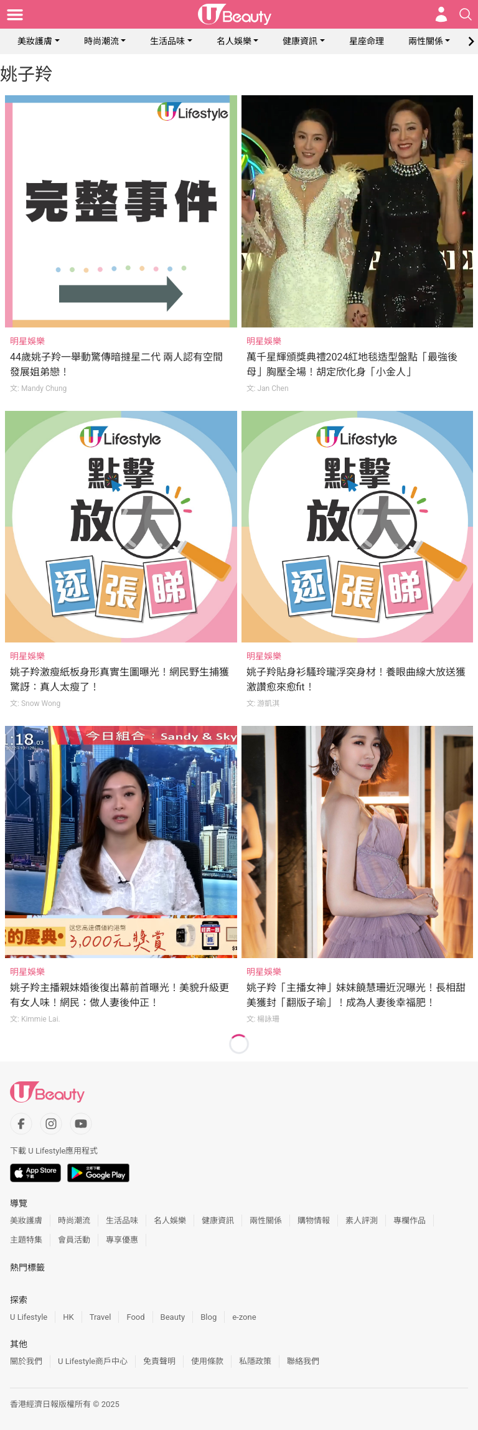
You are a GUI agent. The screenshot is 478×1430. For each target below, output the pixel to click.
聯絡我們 (303, 1361)
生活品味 (167, 41)
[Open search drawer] (465, 14)
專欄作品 (409, 1220)
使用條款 (207, 1361)
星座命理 (366, 41)
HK (68, 1317)
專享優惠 (122, 1239)
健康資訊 (300, 41)
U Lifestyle (28, 1317)
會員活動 (74, 1239)
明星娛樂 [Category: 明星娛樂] (27, 341)
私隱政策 (255, 1361)
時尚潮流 (101, 41)
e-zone (244, 1317)
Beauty (173, 1317)
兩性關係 (425, 41)
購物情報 (314, 1220)
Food (135, 1317)
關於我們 (26, 1361)
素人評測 (361, 1220)
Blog (208, 1317)
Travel (100, 1317)
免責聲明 (159, 1361)
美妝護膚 (34, 41)
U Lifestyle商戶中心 (93, 1361)
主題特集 (26, 1239)
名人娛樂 (234, 41)
